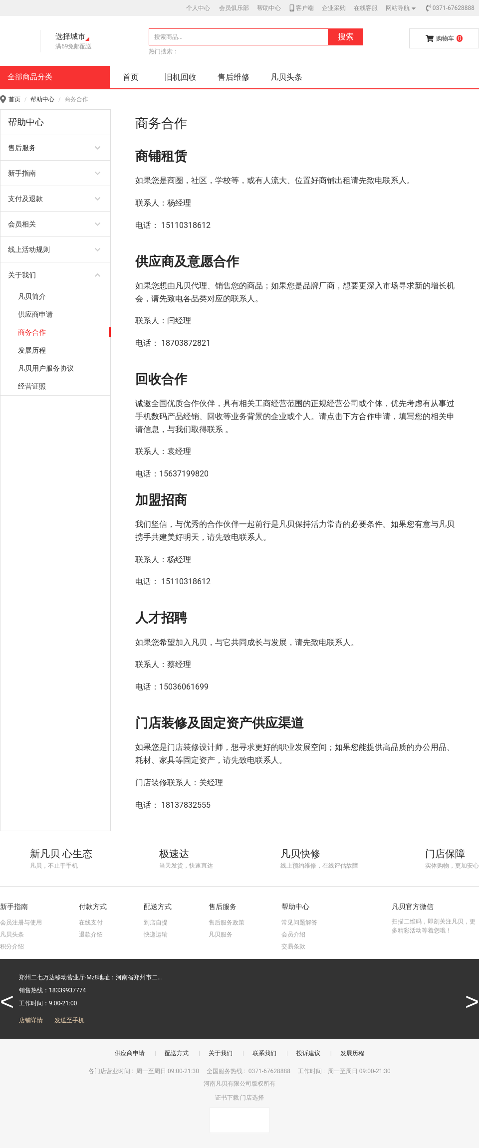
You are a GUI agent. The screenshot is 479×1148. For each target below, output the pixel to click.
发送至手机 (69, 1020)
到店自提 (156, 922)
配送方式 (177, 1053)
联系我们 (264, 1053)
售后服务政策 (226, 922)
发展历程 (352, 1053)
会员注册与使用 (21, 922)
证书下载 (227, 1097)
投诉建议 (308, 1053)
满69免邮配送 (73, 46)
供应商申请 (130, 1053)
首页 (131, 77)
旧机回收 (181, 77)
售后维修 (233, 77)
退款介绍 (91, 934)
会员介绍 (293, 934)
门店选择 (252, 1097)
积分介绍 (12, 946)
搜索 (346, 36)
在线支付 (91, 922)
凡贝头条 (286, 77)
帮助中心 (42, 99)
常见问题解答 (299, 922)
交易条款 (293, 946)
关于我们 (221, 1053)
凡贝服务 (221, 934)
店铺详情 (31, 1020)
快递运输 (156, 934)
